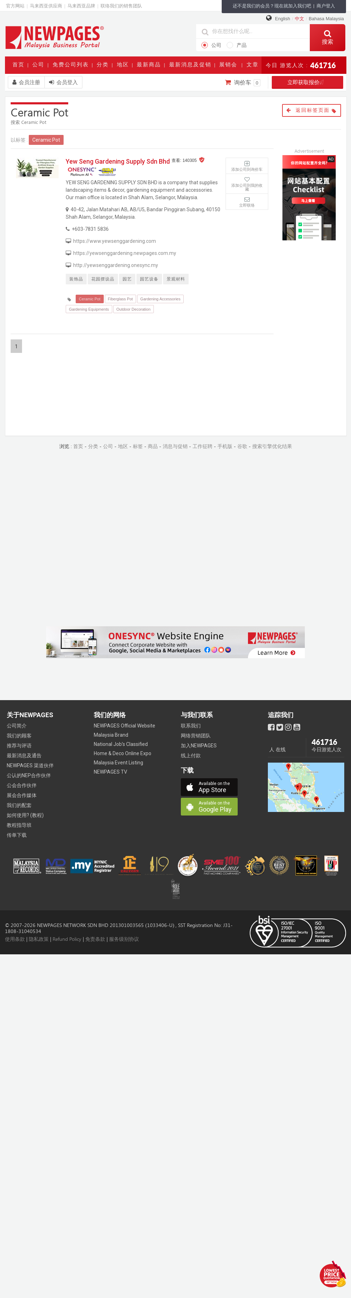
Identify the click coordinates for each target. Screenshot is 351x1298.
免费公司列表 (72, 66)
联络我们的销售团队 (121, 6)
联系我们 (191, 726)
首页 (19, 66)
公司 (211, 45)
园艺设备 (149, 279)
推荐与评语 (19, 745)
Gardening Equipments (89, 309)
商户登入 (326, 6)
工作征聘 (202, 446)
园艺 (127, 279)
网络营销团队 (196, 735)
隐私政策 (39, 939)
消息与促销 (175, 446)
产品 (237, 45)
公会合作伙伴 (22, 785)
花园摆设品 (102, 279)
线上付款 (191, 755)
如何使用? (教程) (25, 815)
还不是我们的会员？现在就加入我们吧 (272, 6)
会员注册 (26, 82)
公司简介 (17, 726)
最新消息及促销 (191, 66)
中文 (299, 18)
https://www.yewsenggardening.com (114, 241)
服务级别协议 (124, 939)
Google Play (218, 807)
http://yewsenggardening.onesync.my (115, 265)
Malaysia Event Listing (118, 762)
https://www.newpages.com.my (54, 37)
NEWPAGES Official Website (124, 726)
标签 (138, 446)
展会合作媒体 (22, 795)
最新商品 (150, 66)
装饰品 (76, 279)
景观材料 (176, 279)
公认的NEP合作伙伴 (29, 775)
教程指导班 (19, 825)
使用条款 (15, 939)
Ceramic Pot (90, 299)
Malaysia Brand (111, 735)
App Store (218, 787)
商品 (153, 446)
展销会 (229, 66)
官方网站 (15, 6)
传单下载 (17, 835)
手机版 (224, 446)
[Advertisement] (314, 286)
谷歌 (242, 446)
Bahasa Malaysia (326, 18)
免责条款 (95, 939)
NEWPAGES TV (110, 772)
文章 (254, 66)
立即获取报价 (307, 82)
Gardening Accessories (160, 299)
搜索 (327, 37)
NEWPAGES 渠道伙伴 (30, 765)
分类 (104, 66)
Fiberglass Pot (120, 299)
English (282, 18)
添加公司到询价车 (247, 169)
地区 (124, 66)
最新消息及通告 (24, 755)
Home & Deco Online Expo (122, 753)
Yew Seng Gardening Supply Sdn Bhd (118, 161)
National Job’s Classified (121, 744)
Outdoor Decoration (134, 309)
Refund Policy (67, 939)
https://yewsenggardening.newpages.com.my (124, 253)
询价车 (242, 82)
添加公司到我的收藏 (247, 187)
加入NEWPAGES (199, 745)
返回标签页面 (311, 110)
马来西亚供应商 (46, 6)
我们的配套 (19, 805)
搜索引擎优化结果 (272, 446)
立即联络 (247, 205)
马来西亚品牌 (81, 6)
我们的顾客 (19, 735)
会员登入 (63, 82)
